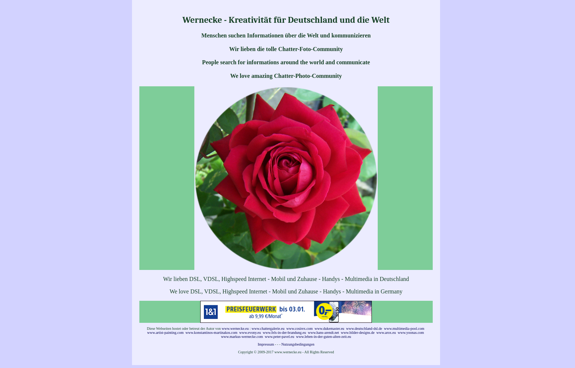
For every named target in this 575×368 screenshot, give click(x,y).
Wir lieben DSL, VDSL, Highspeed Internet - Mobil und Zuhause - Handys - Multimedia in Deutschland (286, 279)
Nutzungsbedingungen (297, 344)
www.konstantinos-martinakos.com (212, 333)
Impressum (266, 344)
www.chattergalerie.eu (268, 328)
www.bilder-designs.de (357, 333)
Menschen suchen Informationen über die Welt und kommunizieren (286, 35)
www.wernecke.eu (235, 328)
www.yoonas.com (411, 333)
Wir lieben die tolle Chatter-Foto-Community (286, 49)
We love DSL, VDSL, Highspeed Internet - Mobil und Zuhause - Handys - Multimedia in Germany (285, 291)
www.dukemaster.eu (329, 328)
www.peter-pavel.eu (279, 337)
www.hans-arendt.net (323, 333)
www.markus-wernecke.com (242, 337)
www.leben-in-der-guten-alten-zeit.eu (323, 337)
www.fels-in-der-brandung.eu (284, 333)
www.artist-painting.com (165, 333)
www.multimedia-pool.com (404, 328)
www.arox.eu (386, 333)
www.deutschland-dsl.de (364, 328)
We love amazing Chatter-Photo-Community (286, 76)
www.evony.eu (250, 333)
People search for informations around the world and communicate (286, 62)
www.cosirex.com (299, 328)
